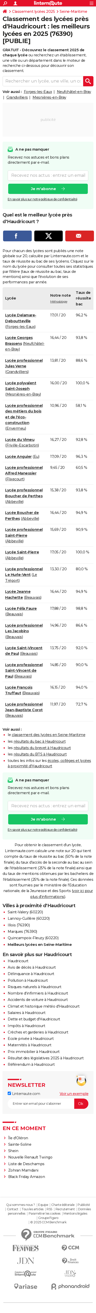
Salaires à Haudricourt (26, 1012)
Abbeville (14, 501)
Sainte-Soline (19, 1144)
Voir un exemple (74, 1093)
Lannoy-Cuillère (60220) (29, 918)
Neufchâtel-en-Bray (74, 91)
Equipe (43, 1205)
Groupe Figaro (48, 1218)
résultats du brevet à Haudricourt (42, 748)
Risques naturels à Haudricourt (34, 987)
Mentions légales (75, 1213)
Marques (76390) (22, 931)
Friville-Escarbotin (22, 445)
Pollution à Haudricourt (28, 980)
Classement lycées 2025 (33, 11)
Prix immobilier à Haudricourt (34, 1051)
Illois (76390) (19, 925)
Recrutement (65, 1209)
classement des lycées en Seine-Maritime (49, 734)
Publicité (84, 1205)
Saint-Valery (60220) (25, 912)
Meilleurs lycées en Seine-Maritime (40, 944)
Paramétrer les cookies (44, 1213)
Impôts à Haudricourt (26, 1025)
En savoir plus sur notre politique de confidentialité (42, 199)
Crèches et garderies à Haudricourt (38, 1032)
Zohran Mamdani (23, 1170)
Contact (12, 1209)
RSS (49, 1209)
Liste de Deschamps (26, 1164)
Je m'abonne (43, 188)
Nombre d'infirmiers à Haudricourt (38, 993)
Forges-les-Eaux (38, 91)
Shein (13, 1151)
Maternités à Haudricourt (29, 1045)
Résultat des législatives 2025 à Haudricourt (45, 1058)
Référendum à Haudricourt (31, 1064)
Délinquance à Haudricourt (31, 973)
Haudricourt (18, 961)
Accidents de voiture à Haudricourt (38, 999)
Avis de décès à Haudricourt (32, 967)
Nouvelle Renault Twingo (30, 1157)
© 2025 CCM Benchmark (48, 1222)
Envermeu (15, 428)
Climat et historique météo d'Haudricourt (43, 1006)
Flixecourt (15, 479)
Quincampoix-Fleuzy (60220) (33, 938)
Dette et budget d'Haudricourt (34, 1019)
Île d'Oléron (18, 1138)
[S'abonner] (48, 1104)
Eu (36, 456)
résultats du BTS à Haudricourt (40, 754)
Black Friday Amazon (26, 1176)
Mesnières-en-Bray (49, 97)
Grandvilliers (17, 97)
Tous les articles (33, 1209)
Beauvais (32, 597)
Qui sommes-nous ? (20, 1205)
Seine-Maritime (73, 11)
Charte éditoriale (62, 1205)
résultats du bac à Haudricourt (40, 741)
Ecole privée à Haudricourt (31, 1038)
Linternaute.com (24, 1093)
